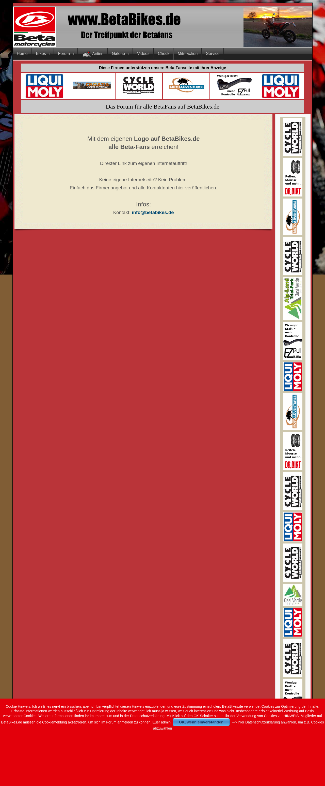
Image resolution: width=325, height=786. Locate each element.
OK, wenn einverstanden (201, 722)
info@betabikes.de (153, 212)
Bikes (41, 53)
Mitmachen (188, 53)
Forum (64, 53)
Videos (143, 53)
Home (22, 53)
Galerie (118, 53)
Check (163, 53)
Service (212, 53)
